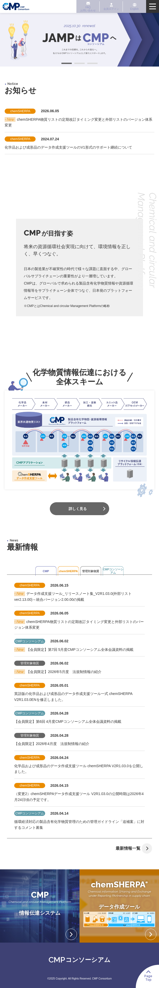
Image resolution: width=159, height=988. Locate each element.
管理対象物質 (94, 570)
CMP (35, 570)
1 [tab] (66, 64)
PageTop (150, 977)
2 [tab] (79, 64)
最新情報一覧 (136, 848)
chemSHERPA (64, 570)
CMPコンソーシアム (123, 570)
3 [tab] (92, 64)
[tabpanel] (79, 40)
